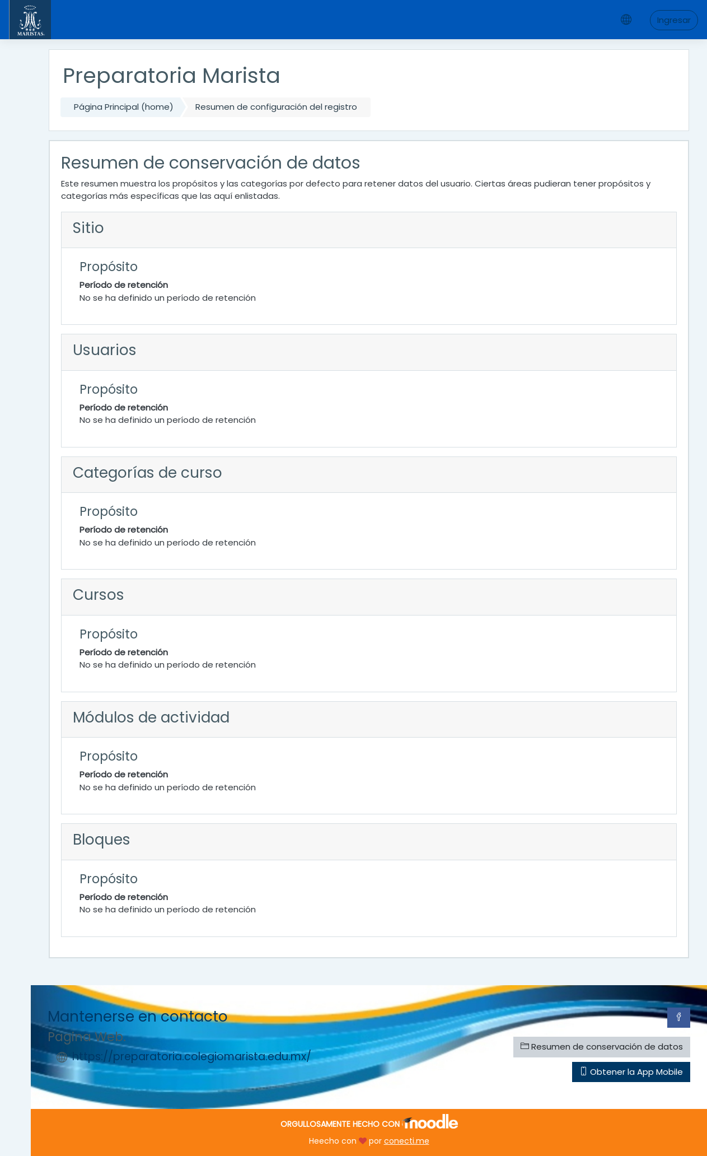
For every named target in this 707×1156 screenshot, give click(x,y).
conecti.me (406, 1140)
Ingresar (674, 20)
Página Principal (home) (124, 107)
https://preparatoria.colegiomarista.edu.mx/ (191, 1056)
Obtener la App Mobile (631, 1072)
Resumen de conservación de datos (602, 1046)
